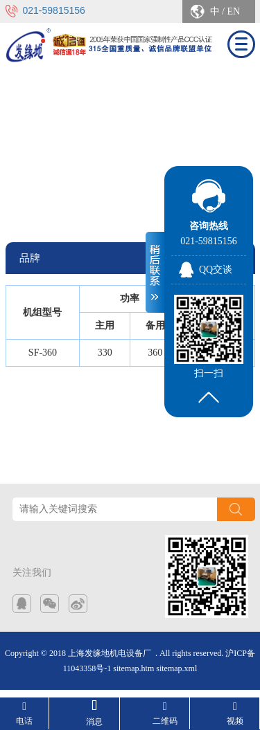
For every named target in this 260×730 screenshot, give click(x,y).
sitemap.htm (133, 668)
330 (105, 352)
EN (233, 11)
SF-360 (42, 352)
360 (155, 352)
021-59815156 (54, 10)
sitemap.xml (176, 668)
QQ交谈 (215, 269)
